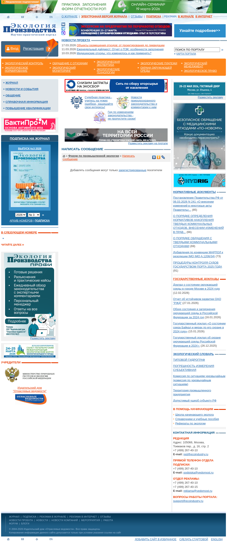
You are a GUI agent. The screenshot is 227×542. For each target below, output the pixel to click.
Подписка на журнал (30, 138)
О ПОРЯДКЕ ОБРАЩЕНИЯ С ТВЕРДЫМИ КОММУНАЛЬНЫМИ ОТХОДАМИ (195, 242)
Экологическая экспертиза (108, 63)
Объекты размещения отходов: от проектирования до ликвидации (121, 45)
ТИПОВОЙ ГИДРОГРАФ (189, 359)
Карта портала (186, 53)
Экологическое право (200, 70)
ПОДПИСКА (29, 516)
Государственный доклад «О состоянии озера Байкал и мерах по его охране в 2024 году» (199, 327)
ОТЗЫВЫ (137, 16)
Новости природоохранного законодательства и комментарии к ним (144, 102)
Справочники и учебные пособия (197, 419)
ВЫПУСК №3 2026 (29, 148)
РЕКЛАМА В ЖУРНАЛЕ (53, 516)
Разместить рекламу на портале (148, 143)
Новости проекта (76, 40)
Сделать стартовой (193, 539)
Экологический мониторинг (64, 69)
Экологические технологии (108, 71)
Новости (42, 520)
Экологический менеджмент (195, 65)
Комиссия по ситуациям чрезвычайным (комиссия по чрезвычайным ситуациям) (199, 380)
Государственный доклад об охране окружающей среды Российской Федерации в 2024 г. (197, 341)
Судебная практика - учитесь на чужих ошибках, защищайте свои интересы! (99, 102)
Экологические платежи (158, 63)
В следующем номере (19, 232)
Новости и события (21, 89)
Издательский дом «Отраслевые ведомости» (49, 529)
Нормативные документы (194, 192)
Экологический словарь (193, 354)
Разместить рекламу (42, 338)
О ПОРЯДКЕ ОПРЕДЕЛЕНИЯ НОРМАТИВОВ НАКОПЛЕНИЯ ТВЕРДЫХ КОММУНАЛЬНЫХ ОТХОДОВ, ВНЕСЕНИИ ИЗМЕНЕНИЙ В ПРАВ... (198, 224)
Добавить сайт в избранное (155, 539)
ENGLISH (217, 539)
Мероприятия (90, 520)
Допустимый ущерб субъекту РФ (194, 400)
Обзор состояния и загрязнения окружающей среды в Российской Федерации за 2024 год (195, 313)
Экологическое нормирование (16, 69)
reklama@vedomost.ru (197, 490)
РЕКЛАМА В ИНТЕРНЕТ (83, 516)
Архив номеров (21, 220)
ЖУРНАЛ (14, 516)
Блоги (25, 523)
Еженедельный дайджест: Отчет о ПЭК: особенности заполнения (120, 49)
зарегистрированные (132, 170)
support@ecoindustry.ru (188, 501)
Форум (13, 523)
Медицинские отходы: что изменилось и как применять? (114, 53)
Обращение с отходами (70, 63)
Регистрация (33, 48)
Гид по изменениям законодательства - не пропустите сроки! (122, 115)
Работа (108, 520)
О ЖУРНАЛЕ (69, 16)
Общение (13, 95)
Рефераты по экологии (190, 423)
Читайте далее (11, 244)
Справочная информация (26, 102)
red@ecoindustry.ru (195, 454)
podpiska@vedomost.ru (198, 472)
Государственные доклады (196, 279)
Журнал (11, 82)
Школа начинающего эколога (194, 414)
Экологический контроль (24, 63)
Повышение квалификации (28, 108)
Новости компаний (64, 520)
